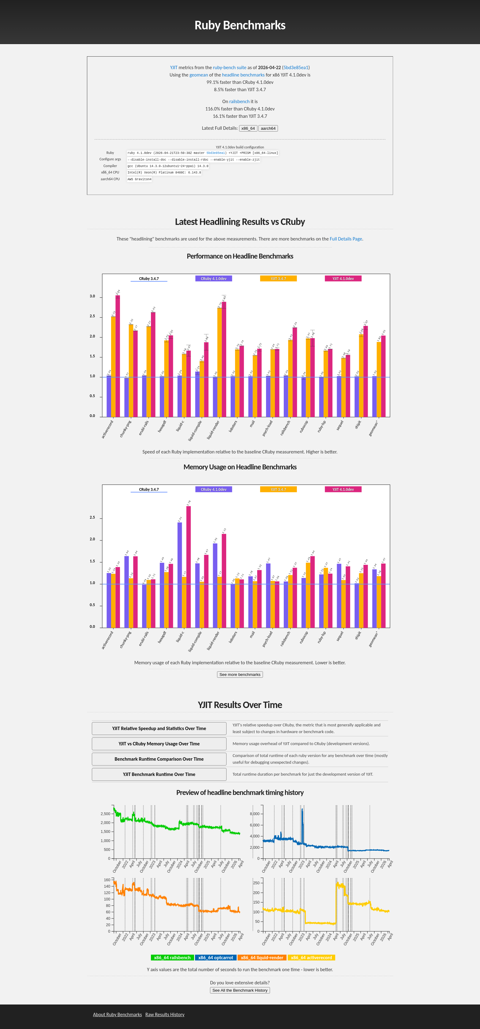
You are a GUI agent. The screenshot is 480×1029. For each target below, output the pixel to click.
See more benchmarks (240, 674)
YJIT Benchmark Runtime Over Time (159, 774)
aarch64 (268, 128)
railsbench (239, 101)
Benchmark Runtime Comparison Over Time (159, 759)
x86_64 (248, 128)
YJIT (174, 67)
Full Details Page (346, 239)
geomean (198, 75)
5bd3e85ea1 (295, 67)
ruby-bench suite (229, 67)
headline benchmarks (243, 75)
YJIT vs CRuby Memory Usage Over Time (159, 744)
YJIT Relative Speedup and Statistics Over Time (159, 728)
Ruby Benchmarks (240, 25)
